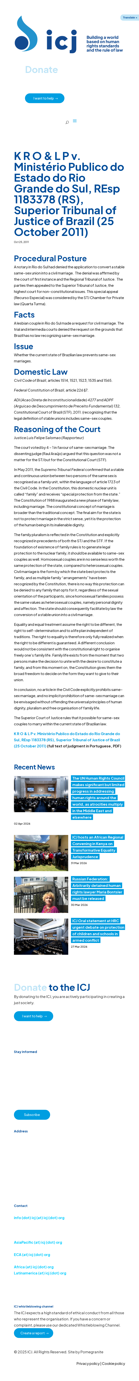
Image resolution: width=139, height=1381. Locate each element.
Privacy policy (88, 1363)
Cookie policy (113, 1363)
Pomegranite (91, 1352)
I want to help (44, 98)
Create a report (33, 1333)
